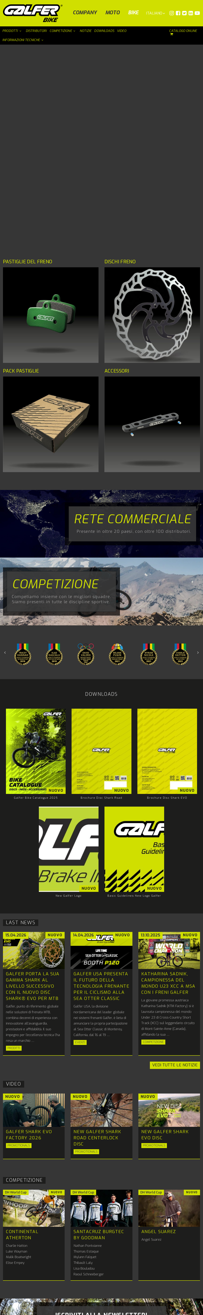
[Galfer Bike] (34, 13)
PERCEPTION (191, 1310)
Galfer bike (121, 1263)
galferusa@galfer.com (100, 1234)
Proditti (14, 845)
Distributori (90, 1284)
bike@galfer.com (126, 1279)
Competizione (55, 381)
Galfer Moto (82, 1263)
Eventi (80, 839)
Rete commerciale (132, 316)
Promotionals (19, 942)
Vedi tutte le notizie (175, 862)
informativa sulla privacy (119, 1152)
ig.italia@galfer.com (143, 1234)
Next (5, 449)
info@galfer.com (42, 1244)
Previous (198, 449)
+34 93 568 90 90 (86, 1274)
